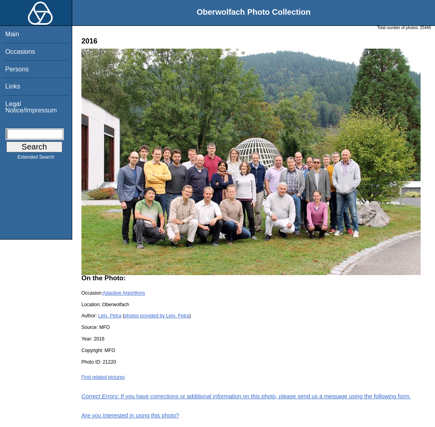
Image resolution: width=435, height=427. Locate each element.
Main (12, 34)
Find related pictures (103, 377)
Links (12, 86)
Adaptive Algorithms (124, 293)
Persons (17, 69)
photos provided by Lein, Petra (156, 316)
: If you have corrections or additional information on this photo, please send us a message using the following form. (246, 396)
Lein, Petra (109, 316)
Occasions (20, 51)
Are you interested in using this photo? (130, 415)
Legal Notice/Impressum (31, 107)
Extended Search (36, 158)
